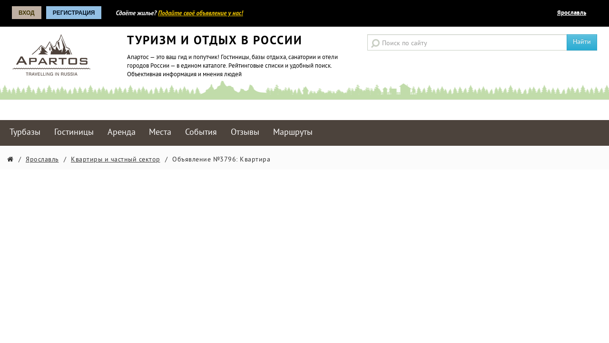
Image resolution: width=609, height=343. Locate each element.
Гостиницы (74, 132)
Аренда (122, 132)
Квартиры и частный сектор (115, 160)
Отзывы (245, 132)
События (201, 132)
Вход (27, 13)
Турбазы (25, 132)
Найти (582, 42)
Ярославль (571, 13)
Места (160, 132)
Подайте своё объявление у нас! (200, 13)
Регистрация (74, 13)
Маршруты (293, 132)
